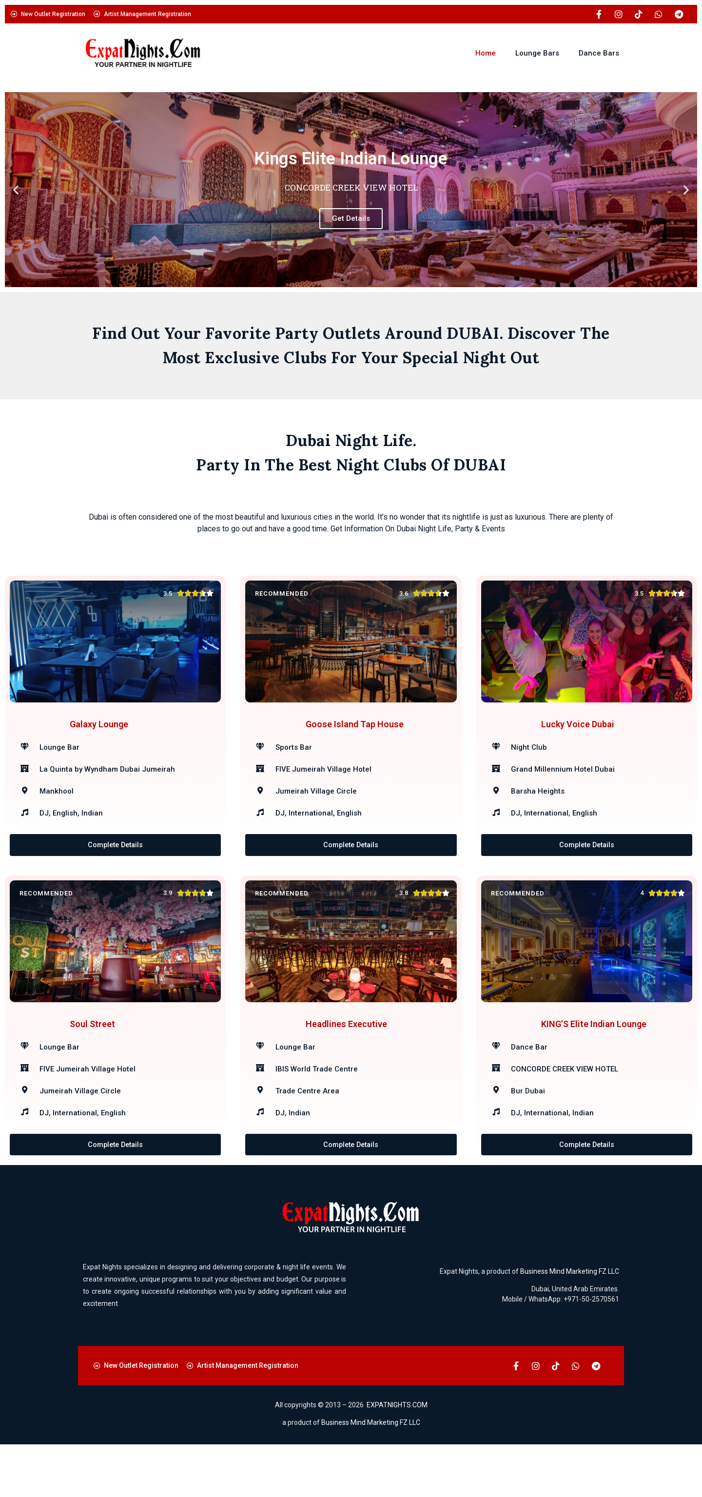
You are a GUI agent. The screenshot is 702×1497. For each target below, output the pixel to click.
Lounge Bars (537, 53)
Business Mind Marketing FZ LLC (569, 1324)
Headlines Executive (346, 1063)
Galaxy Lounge (99, 737)
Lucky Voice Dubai (577, 737)
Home (485, 53)
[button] (16, 190)
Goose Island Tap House (355, 737)
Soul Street (92, 1063)
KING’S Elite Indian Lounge (593, 1063)
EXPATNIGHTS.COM (397, 1458)
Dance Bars (599, 53)
